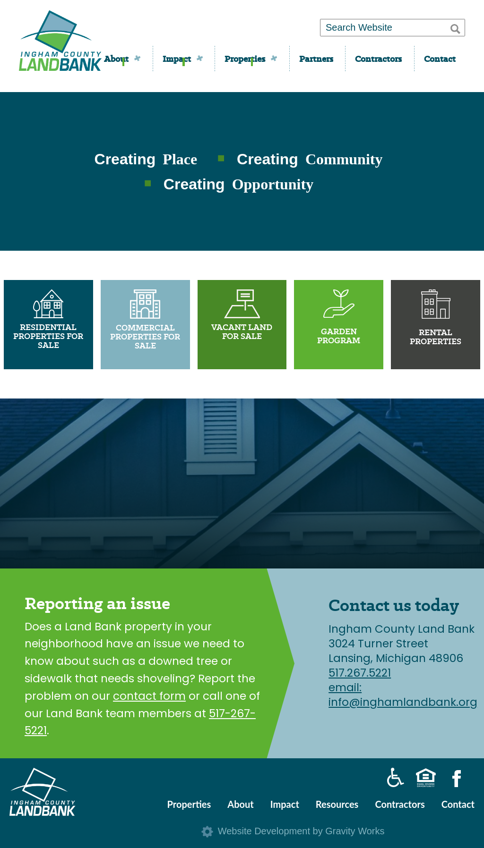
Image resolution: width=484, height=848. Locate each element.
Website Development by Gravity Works (301, 831)
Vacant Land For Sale (241, 332)
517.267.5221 (359, 673)
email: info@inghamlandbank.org (402, 695)
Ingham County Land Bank (60, 43)
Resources (337, 804)
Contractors (378, 59)
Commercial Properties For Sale (145, 336)
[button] (455, 27)
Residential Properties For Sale (48, 336)
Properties (245, 59)
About (116, 59)
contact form (149, 696)
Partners (316, 59)
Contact (440, 59)
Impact (177, 59)
